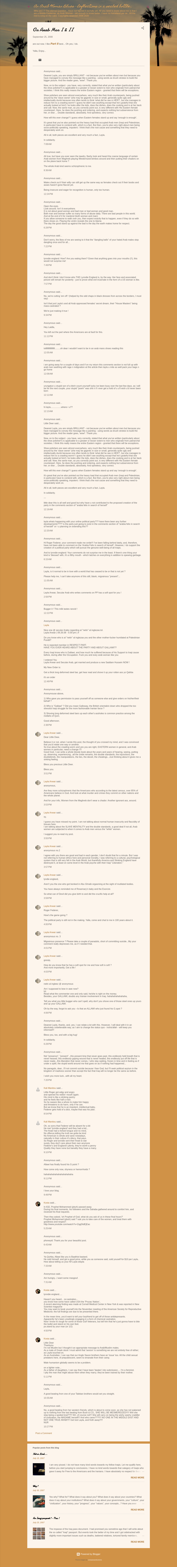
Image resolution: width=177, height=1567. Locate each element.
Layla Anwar (50, 733)
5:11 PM (48, 1377)
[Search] (148, 7)
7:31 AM (48, 1282)
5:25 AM (48, 1228)
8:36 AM (48, 170)
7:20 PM (48, 1080)
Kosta (46, 1203)
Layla (46, 625)
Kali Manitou (50, 1088)
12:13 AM (48, 411)
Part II (54, 43)
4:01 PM (48, 948)
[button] (142, 28)
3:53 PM (48, 804)
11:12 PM (48, 336)
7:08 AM (48, 144)
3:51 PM (48, 773)
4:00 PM (48, 924)
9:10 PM (48, 1152)
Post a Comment (44, 1433)
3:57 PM (48, 867)
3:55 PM (48, 838)
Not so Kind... (40, 1454)
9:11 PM (48, 1178)
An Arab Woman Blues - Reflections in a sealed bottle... (83, 6)
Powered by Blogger (88, 1554)
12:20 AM (48, 530)
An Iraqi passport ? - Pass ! (46, 1518)
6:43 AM (48, 1244)
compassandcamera (95, 1560)
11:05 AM (48, 580)
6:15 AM (48, 559)
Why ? (35, 1486)
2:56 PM (48, 597)
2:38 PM (48, 725)
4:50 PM (48, 1330)
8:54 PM (48, 1114)
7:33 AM (48, 1266)
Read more (137, 1477)
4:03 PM (48, 972)
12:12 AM (48, 395)
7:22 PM (48, 246)
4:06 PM (48, 1013)
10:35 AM (48, 1398)
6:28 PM (48, 227)
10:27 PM (48, 1426)
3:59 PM (48, 898)
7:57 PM (48, 284)
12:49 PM (48, 681)
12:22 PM (48, 613)
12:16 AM (48, 509)
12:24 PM (48, 194)
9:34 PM (48, 315)
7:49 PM (48, 265)
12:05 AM (48, 352)
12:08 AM (48, 374)
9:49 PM (48, 1195)
